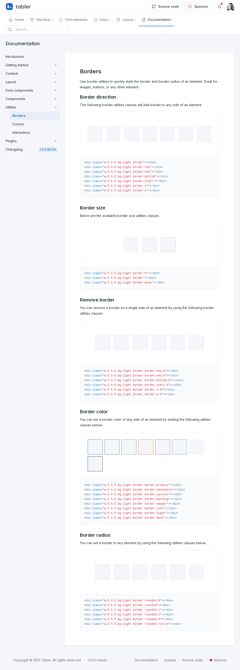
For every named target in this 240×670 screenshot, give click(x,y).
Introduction (15, 57)
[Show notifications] (219, 6)
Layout (31, 82)
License (170, 660)
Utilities (31, 107)
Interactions (21, 132)
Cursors (18, 124)
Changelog (31, 149)
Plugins (31, 141)
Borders (19, 116)
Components (31, 99)
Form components (31, 90)
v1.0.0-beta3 (97, 660)
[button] (41, 19)
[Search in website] (37, 29)
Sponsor (198, 6)
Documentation (146, 660)
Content (31, 73)
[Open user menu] (230, 6)
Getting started (31, 65)
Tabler (46, 660)
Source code (165, 6)
